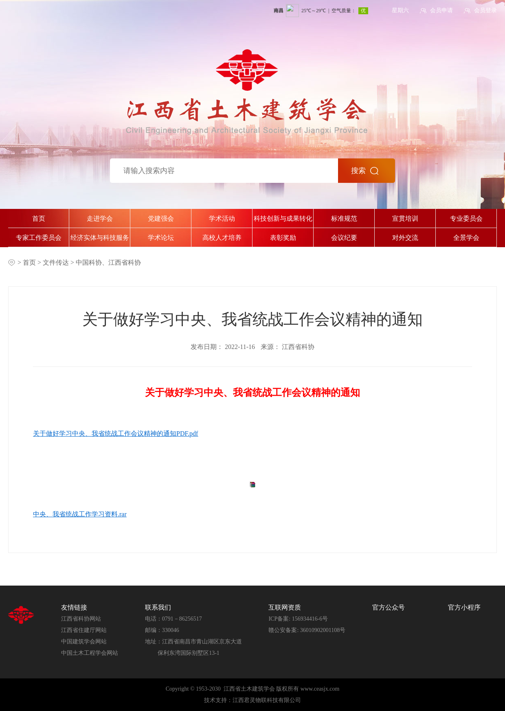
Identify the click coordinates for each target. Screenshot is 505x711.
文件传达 (56, 262)
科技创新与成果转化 (283, 218)
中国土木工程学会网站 (89, 653)
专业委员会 (466, 218)
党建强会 (161, 218)
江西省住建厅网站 (84, 630)
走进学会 (100, 218)
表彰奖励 (283, 237)
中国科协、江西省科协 (108, 262)
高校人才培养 (222, 237)
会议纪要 (344, 237)
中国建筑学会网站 (84, 642)
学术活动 (222, 218)
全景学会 (466, 237)
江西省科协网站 (81, 619)
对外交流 (405, 237)
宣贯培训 (405, 218)
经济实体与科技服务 (99, 237)
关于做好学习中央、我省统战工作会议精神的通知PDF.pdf (115, 433)
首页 (38, 218)
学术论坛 (161, 237)
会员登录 (485, 10)
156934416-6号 (310, 619)
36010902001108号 (322, 630)
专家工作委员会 (38, 237)
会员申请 (441, 10)
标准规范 (344, 218)
